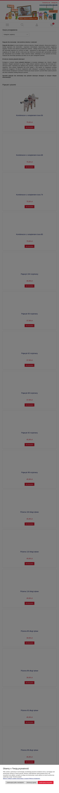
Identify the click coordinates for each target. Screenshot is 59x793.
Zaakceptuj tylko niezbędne (15, 782)
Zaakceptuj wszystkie (45, 782)
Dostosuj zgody (31, 782)
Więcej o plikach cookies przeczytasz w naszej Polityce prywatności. (21, 778)
